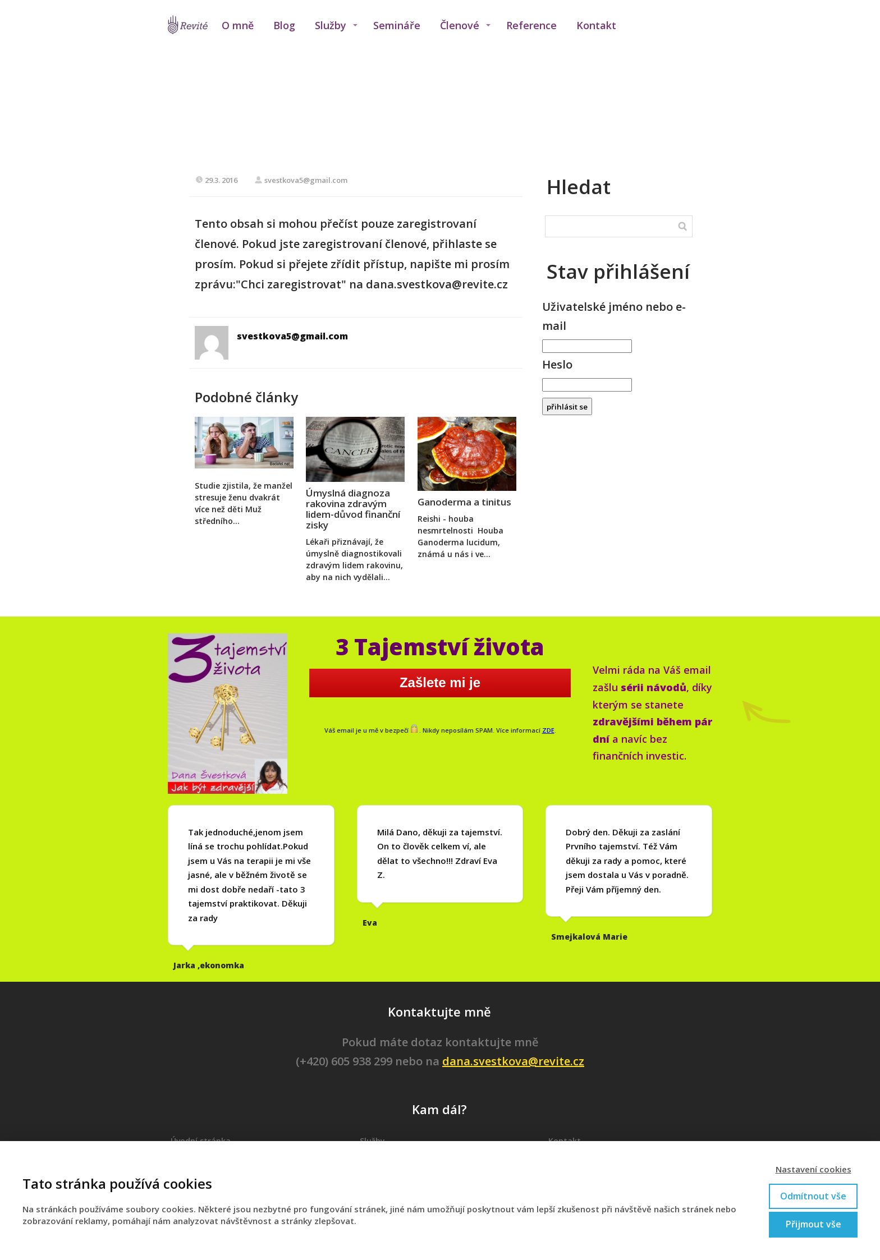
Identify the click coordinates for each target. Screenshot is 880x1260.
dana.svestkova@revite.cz (513, 1061)
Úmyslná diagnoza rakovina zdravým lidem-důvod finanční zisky (353, 508)
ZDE (548, 730)
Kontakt (596, 25)
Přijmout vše (813, 1224)
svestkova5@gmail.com (300, 180)
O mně (238, 25)
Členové (459, 25)
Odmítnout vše (813, 1196)
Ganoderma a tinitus (464, 501)
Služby (330, 25)
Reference (531, 25)
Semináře (396, 25)
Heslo (557, 364)
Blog (284, 25)
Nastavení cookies (813, 1169)
